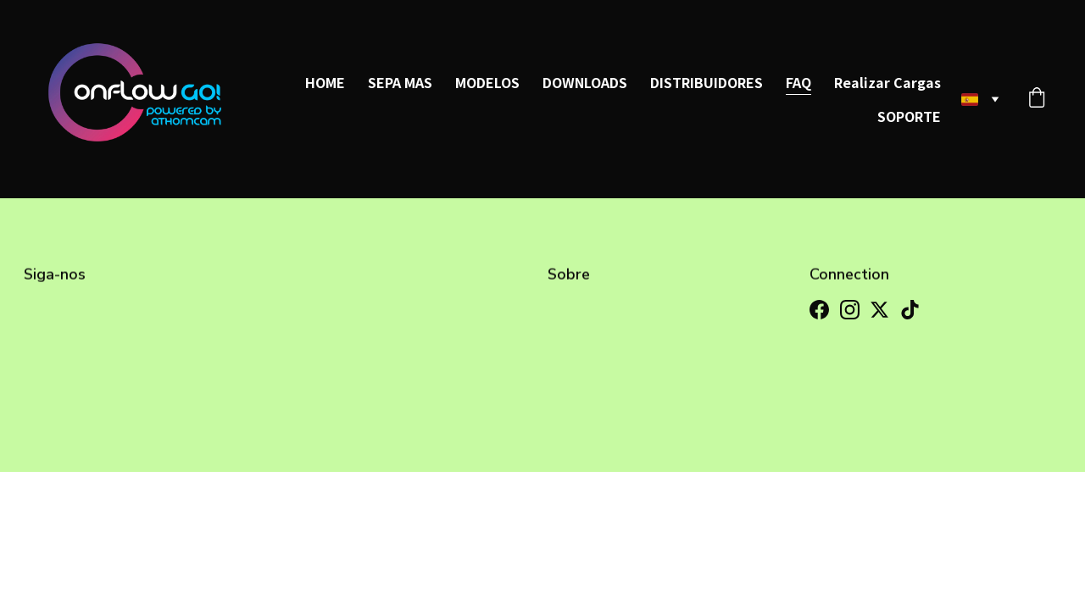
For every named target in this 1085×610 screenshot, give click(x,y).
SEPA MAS (400, 82)
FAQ (798, 82)
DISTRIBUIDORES (706, 82)
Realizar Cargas (887, 82)
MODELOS (487, 82)
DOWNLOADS (584, 82)
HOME (325, 82)
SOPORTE (909, 116)
